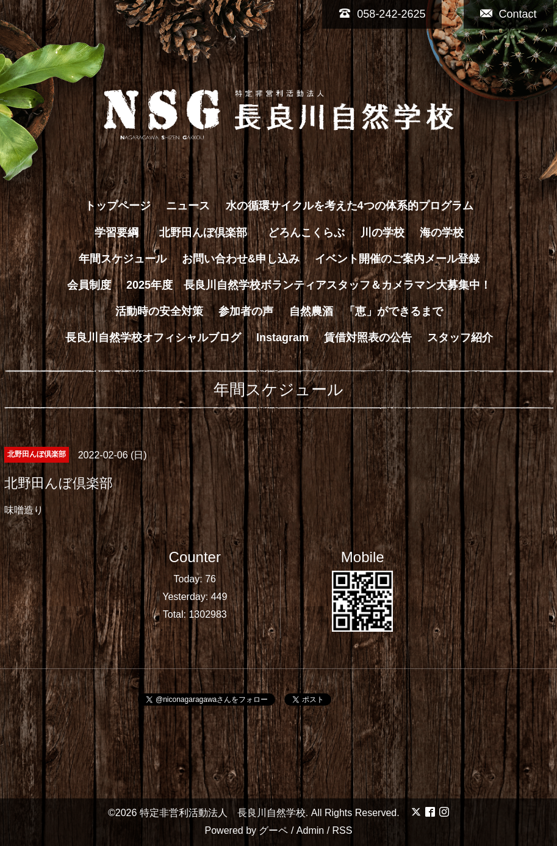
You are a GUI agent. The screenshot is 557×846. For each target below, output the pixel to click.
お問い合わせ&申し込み (241, 259)
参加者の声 (245, 311)
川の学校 (382, 232)
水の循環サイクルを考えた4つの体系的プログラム (349, 206)
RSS (342, 830)
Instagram (282, 337)
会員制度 (89, 285)
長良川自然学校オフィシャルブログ (153, 337)
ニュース (188, 206)
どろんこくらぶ (306, 232)
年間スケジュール (123, 259)
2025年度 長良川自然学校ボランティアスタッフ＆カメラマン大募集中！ (308, 285)
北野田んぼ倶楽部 (208, 232)
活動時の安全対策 (159, 311)
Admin (310, 830)
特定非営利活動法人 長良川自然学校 (223, 813)
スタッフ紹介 (460, 337)
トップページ (118, 206)
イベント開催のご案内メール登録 (397, 259)
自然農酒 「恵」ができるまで (366, 311)
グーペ (273, 830)
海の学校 (442, 232)
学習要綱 (116, 232)
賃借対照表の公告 (368, 337)
